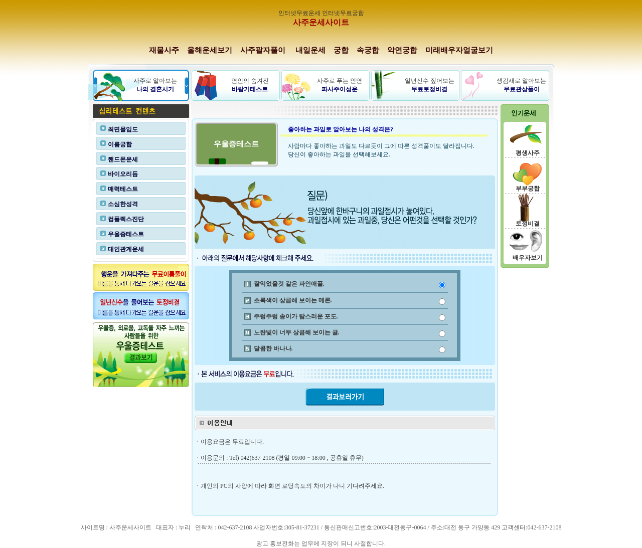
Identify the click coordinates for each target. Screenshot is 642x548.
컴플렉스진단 (126, 219)
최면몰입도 (123, 129)
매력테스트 (123, 189)
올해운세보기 (209, 50)
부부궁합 (528, 188)
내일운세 (310, 50)
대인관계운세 (126, 249)
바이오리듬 (123, 173)
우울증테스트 (126, 234)
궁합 (341, 50)
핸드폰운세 (123, 159)
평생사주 (528, 152)
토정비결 (528, 223)
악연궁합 (402, 50)
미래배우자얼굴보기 (459, 50)
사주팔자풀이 (262, 50)
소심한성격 (123, 204)
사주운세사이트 (321, 22)
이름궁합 (120, 144)
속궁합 (368, 50)
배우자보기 (528, 257)
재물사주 (164, 50)
